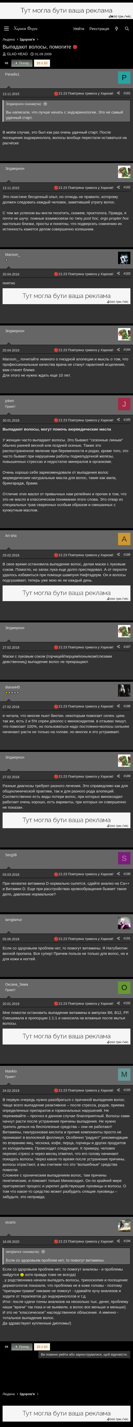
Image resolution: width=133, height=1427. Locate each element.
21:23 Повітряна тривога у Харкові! (86, 93)
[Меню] (6, 28)
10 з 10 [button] (42, 63)
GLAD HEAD (17, 54)
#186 (126, 554)
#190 (126, 874)
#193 (126, 1090)
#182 (126, 187)
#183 (126, 273)
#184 (126, 349)
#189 (126, 776)
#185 (126, 420)
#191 (126, 938)
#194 (126, 1241)
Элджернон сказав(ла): (24, 104)
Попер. (22, 63)
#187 (126, 647)
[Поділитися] (118, 93)
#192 (126, 1003)
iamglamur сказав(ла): (23, 1252)
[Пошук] (127, 28)
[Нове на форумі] (117, 28)
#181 (126, 93)
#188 (126, 706)
